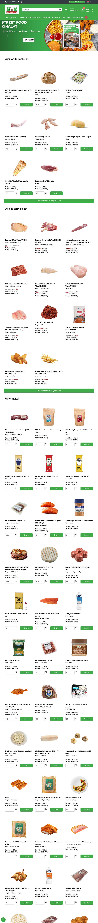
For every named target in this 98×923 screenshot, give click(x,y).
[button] (7, 35)
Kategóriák (11, 17)
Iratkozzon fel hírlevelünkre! (76, 2)
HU (89, 2)
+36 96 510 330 (11, 2)
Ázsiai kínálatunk (78, 17)
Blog (63, 17)
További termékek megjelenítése (49, 201)
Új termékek (12, 398)
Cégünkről (45, 17)
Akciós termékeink (16, 208)
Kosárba (26, 105)
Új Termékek (24, 17)
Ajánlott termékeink (16, 59)
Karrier (69, 17)
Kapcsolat (55, 17)
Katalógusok (34, 17)
